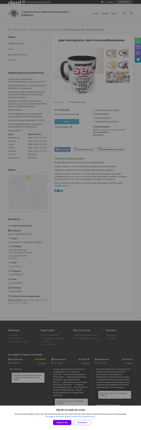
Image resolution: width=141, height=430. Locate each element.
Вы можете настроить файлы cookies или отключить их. (69, 416)
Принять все (62, 422)
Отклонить (82, 422)
